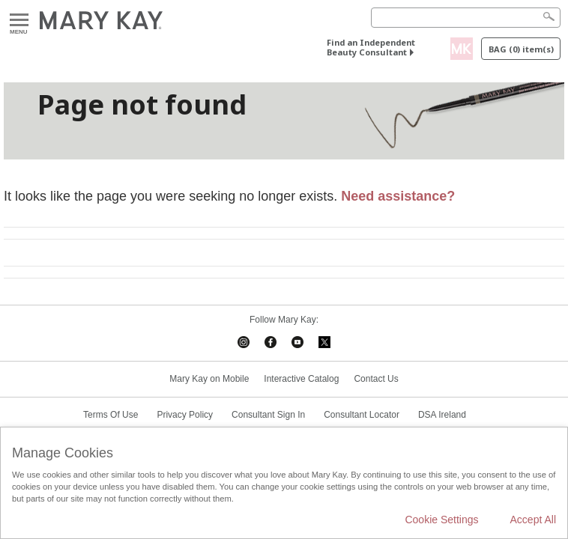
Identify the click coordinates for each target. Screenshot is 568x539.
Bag (521, 49)
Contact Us (376, 379)
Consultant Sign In (268, 414)
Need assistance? (398, 196)
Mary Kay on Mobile (209, 379)
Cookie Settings (441, 520)
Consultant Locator (361, 414)
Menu (19, 20)
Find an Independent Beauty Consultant (371, 47)
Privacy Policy (185, 414)
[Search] (466, 17)
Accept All (533, 520)
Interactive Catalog (301, 379)
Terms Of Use (110, 414)
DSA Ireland (442, 414)
